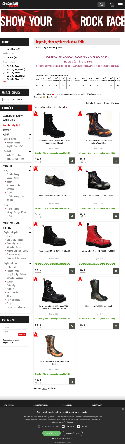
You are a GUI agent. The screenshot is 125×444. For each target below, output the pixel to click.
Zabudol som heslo (11, 340)
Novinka (115, 103)
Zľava (106, 103)
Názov (48, 94)
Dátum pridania (70, 94)
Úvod (38, 47)
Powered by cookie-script (62, 442)
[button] (62, 438)
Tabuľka (50, 97)
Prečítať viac (68, 422)
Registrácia (8, 342)
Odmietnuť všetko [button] (72, 433)
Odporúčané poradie (90, 94)
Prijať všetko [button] (51, 433)
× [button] (123, 409)
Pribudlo (89, 103)
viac (4, 82)
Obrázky (38, 97)
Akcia (99, 103)
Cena (58, 94)
